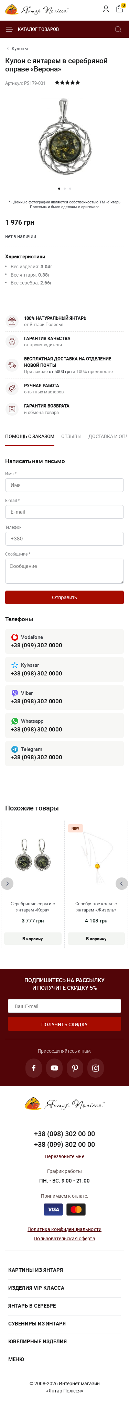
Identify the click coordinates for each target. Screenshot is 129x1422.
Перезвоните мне (64, 1156)
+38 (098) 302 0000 (36, 673)
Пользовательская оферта (64, 1238)
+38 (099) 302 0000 (36, 645)
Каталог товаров (32, 29)
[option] (30, 438)
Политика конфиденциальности (64, 1229)
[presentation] (7, 883)
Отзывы (71, 436)
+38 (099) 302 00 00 (64, 1144)
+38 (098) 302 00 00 (64, 1133)
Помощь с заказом (29, 436)
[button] (59, 189)
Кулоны (20, 48)
